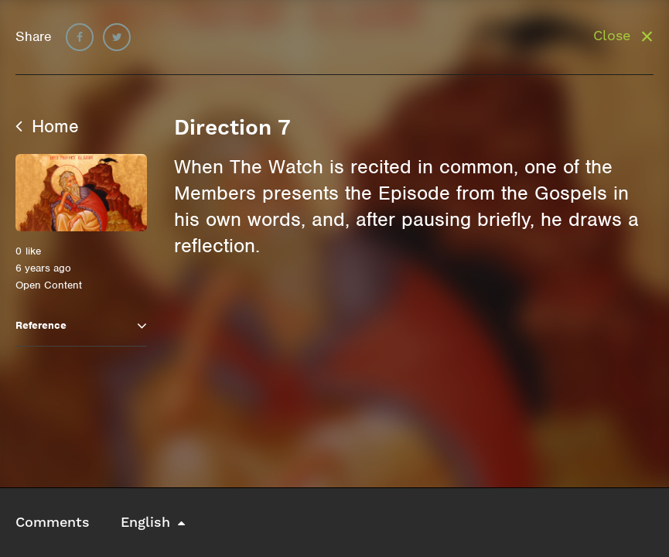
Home (47, 126)
